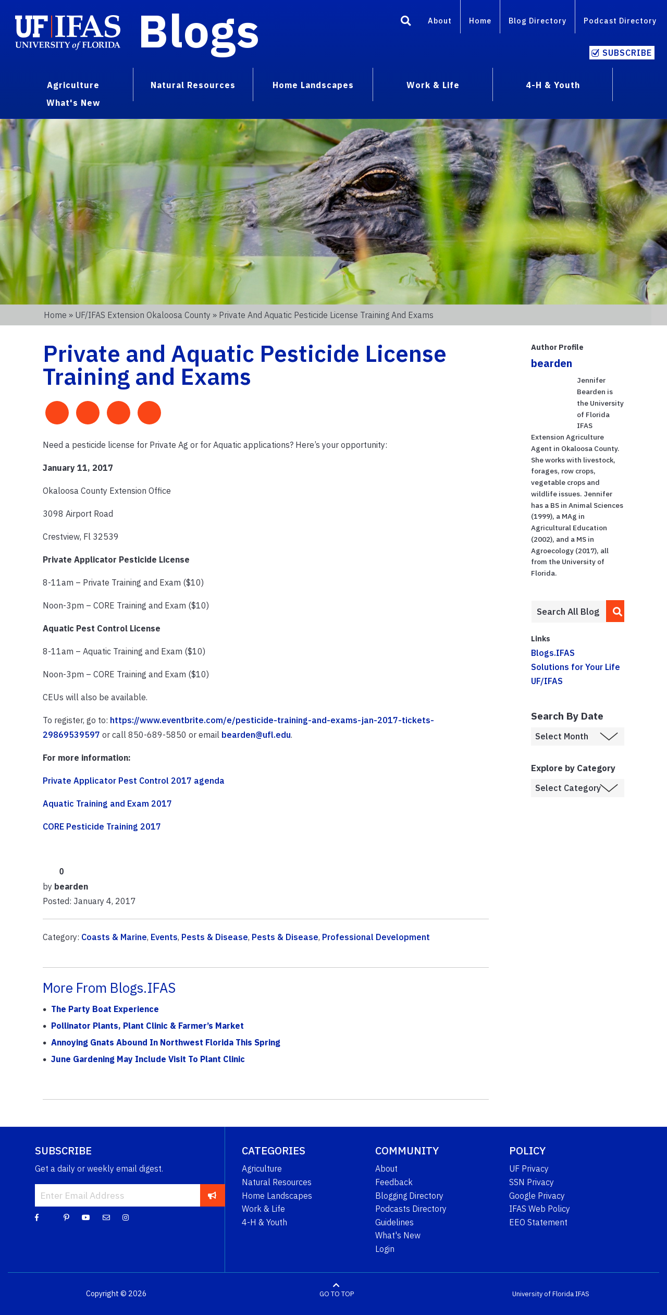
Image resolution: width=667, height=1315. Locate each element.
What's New (398, 1235)
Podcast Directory (620, 21)
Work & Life (263, 1208)
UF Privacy (529, 1168)
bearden (551, 363)
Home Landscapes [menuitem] (313, 85)
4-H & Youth (264, 1222)
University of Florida (543, 1293)
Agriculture (262, 1168)
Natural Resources (277, 1182)
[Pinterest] (66, 1217)
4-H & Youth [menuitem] (553, 85)
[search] (615, 611)
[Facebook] (37, 1217)
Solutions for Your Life (575, 667)
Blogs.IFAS (553, 653)
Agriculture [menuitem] (73, 85)
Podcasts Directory (411, 1208)
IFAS (582, 1293)
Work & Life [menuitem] (433, 85)
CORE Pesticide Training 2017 (102, 826)
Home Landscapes (277, 1195)
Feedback (394, 1182)
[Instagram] (125, 1217)
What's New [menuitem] (73, 103)
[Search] (405, 22)
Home (480, 21)
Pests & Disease (214, 937)
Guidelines (394, 1222)
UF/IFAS (547, 681)
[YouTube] (86, 1217)
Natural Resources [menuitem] (193, 85)
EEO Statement (538, 1222)
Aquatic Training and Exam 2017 (107, 803)
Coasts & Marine (114, 937)
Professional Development (376, 937)
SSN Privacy (531, 1182)
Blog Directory (537, 21)
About (440, 21)
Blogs (199, 30)
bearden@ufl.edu (256, 734)
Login (384, 1249)
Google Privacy (537, 1195)
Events (164, 937)
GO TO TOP (336, 1293)
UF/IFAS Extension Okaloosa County (143, 315)
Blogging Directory (409, 1195)
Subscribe (627, 52)
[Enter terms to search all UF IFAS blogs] (568, 611)
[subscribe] (212, 1195)
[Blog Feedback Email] (106, 1217)
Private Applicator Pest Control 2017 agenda (134, 780)
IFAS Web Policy (539, 1208)
